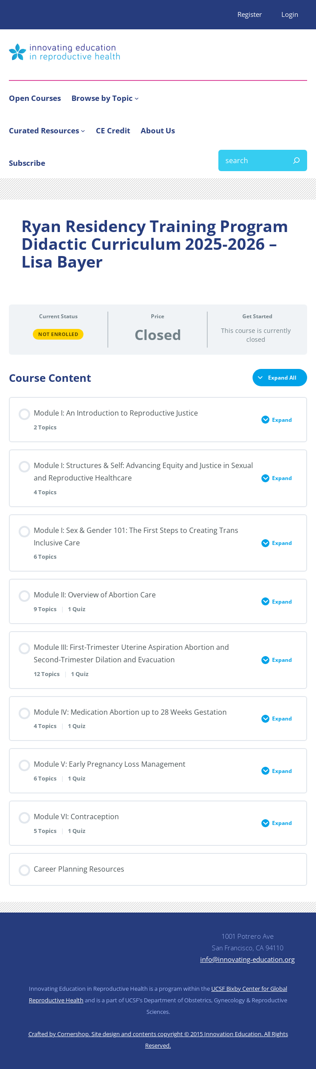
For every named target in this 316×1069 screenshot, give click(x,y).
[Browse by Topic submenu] (136, 98)
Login (289, 14)
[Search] (296, 160)
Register (249, 14)
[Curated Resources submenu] (83, 130)
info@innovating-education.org (247, 959)
